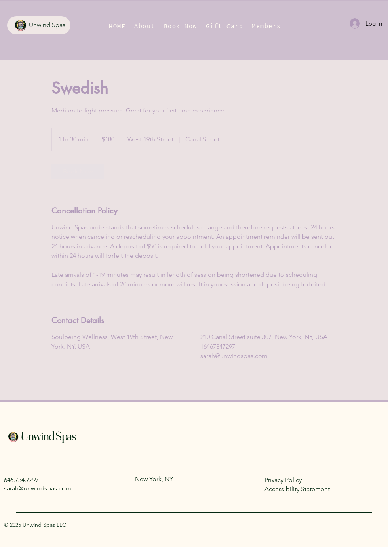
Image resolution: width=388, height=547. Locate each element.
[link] (77, 171)
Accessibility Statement (297, 489)
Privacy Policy (283, 480)
